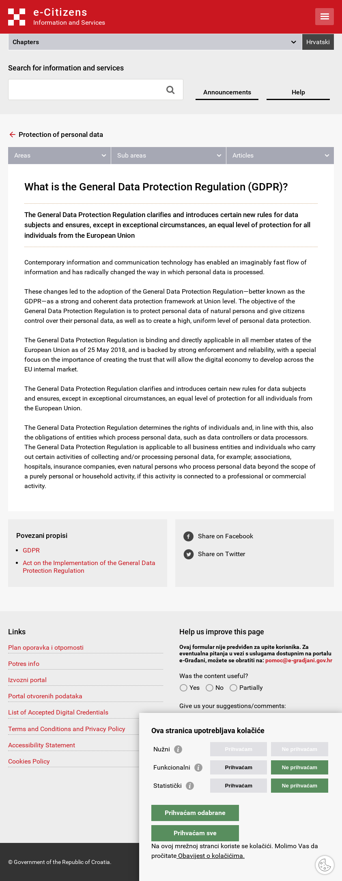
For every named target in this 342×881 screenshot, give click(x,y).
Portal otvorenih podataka (45, 696)
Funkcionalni (171, 783)
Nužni (161, 765)
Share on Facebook (225, 536)
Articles (243, 155)
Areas (22, 155)
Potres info (23, 664)
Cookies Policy (29, 761)
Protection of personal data (61, 134)
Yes (189, 687)
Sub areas (131, 155)
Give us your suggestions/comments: (232, 706)
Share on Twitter (221, 554)
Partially (246, 687)
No (214, 687)
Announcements (227, 92)
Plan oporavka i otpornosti (46, 647)
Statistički (167, 802)
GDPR (31, 550)
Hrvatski (318, 42)
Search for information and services (66, 68)
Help (298, 92)
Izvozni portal (27, 680)
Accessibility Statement (41, 745)
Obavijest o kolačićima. (210, 856)
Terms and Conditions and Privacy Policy (66, 729)
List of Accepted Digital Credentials (58, 712)
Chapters (26, 42)
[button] (155, 42)
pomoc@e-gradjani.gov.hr (298, 660)
